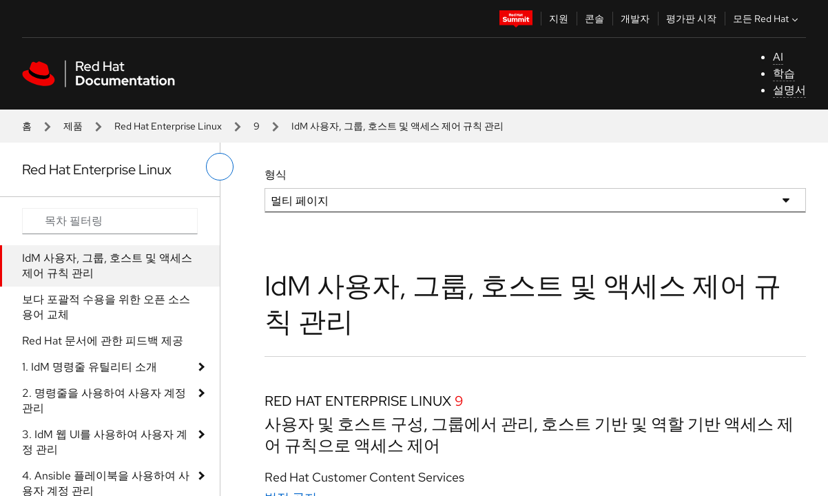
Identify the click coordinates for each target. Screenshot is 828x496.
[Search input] (110, 221)
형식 (276, 174)
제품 (73, 126)
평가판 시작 (691, 18)
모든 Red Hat (767, 18)
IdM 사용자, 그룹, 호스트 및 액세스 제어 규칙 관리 (107, 265)
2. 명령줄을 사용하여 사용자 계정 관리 (104, 400)
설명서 (789, 90)
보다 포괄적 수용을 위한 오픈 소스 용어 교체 (106, 307)
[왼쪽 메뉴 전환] (220, 166)
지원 (558, 18)
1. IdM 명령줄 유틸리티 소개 (89, 367)
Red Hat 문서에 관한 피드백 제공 (102, 340)
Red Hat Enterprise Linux (168, 126)
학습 (784, 73)
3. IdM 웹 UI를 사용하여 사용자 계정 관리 (104, 442)
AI (778, 57)
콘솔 (594, 18)
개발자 (635, 18)
